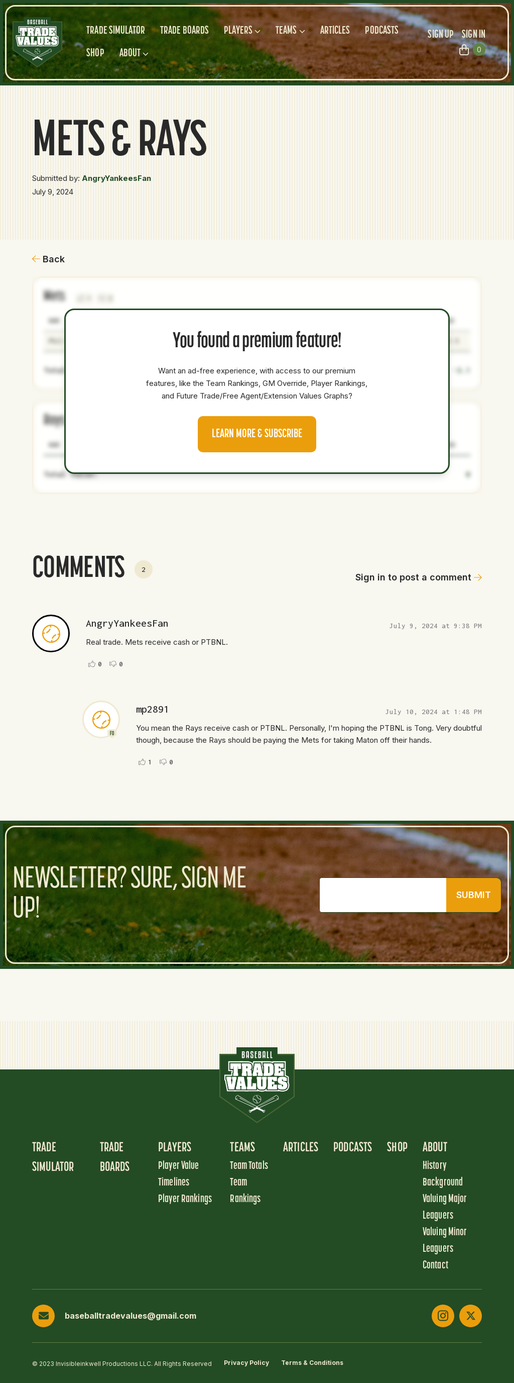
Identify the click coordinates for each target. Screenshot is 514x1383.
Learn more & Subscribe (257, 434)
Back (48, 259)
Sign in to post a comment (418, 577)
